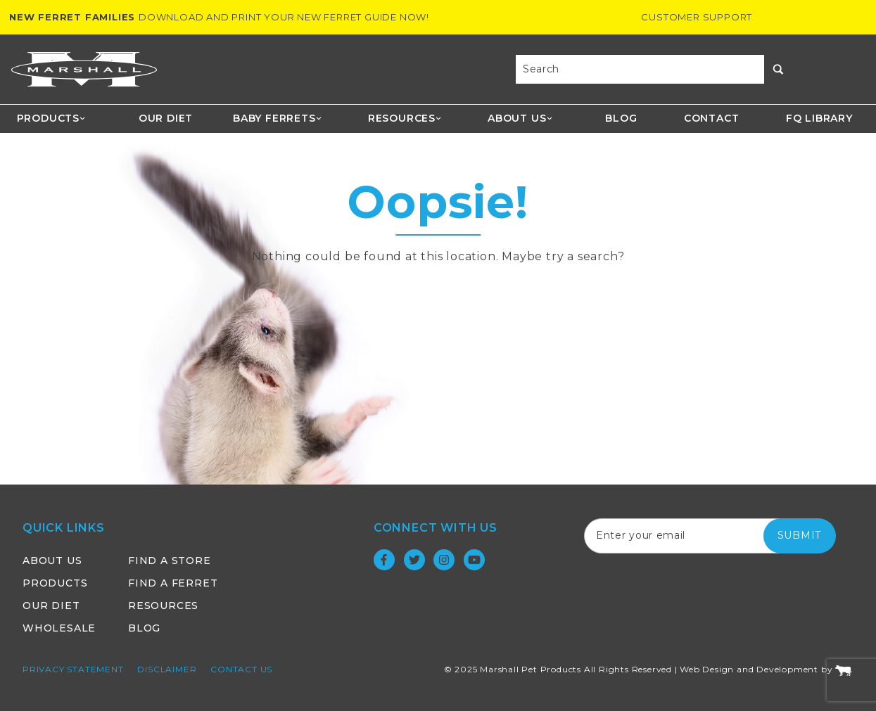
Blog (621, 118)
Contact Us (241, 669)
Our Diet (166, 118)
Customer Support (696, 17)
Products (52, 118)
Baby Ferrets (277, 118)
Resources (405, 118)
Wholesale (59, 628)
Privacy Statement (73, 669)
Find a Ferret (172, 583)
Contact (711, 118)
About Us (520, 118)
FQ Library (819, 118)
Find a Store (169, 560)
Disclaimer (166, 669)
